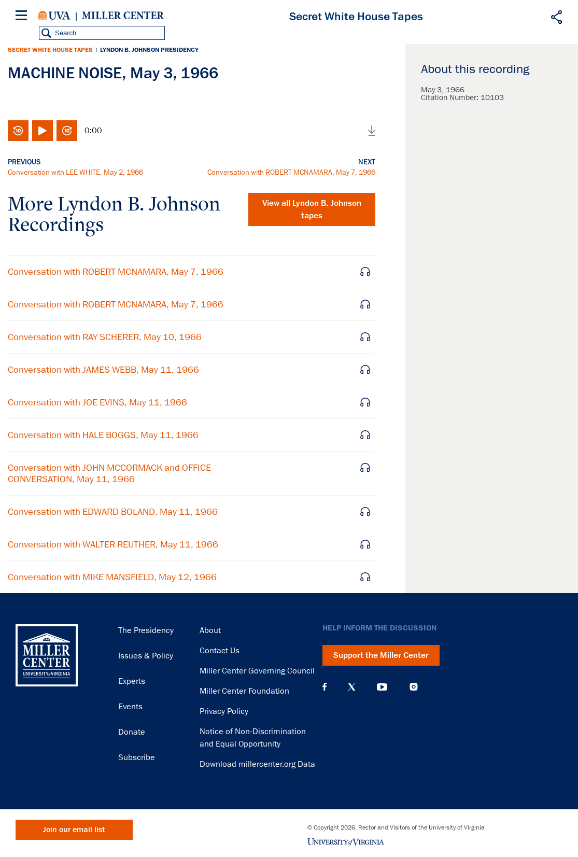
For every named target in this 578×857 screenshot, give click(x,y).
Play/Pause (42, 130)
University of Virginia (54, 15)
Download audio (371, 130)
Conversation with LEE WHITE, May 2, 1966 (75, 172)
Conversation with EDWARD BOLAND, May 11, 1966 (113, 511)
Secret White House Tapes (50, 50)
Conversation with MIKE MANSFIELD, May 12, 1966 (112, 577)
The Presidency (146, 630)
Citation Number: (451, 97)
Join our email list (74, 830)
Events (130, 706)
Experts (131, 681)
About (210, 630)
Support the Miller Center (381, 655)
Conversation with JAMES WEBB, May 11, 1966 (103, 369)
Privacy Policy (224, 711)
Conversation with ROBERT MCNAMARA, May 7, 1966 (291, 172)
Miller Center (123, 15)
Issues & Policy (145, 656)
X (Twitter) (352, 687)
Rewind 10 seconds (18, 130)
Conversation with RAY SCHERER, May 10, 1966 (105, 337)
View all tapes (311, 209)
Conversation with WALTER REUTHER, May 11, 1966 (113, 544)
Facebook (324, 687)
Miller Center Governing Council (257, 671)
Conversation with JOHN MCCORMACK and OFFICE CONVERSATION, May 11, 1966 (109, 473)
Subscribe (136, 757)
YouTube (382, 687)
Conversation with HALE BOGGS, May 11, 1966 (103, 435)
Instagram (413, 686)
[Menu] (23, 16)
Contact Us (219, 650)
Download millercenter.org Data (257, 764)
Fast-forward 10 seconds (67, 130)
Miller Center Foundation (244, 691)
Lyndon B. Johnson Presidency (149, 50)
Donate (131, 732)
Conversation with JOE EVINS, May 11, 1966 (97, 402)
